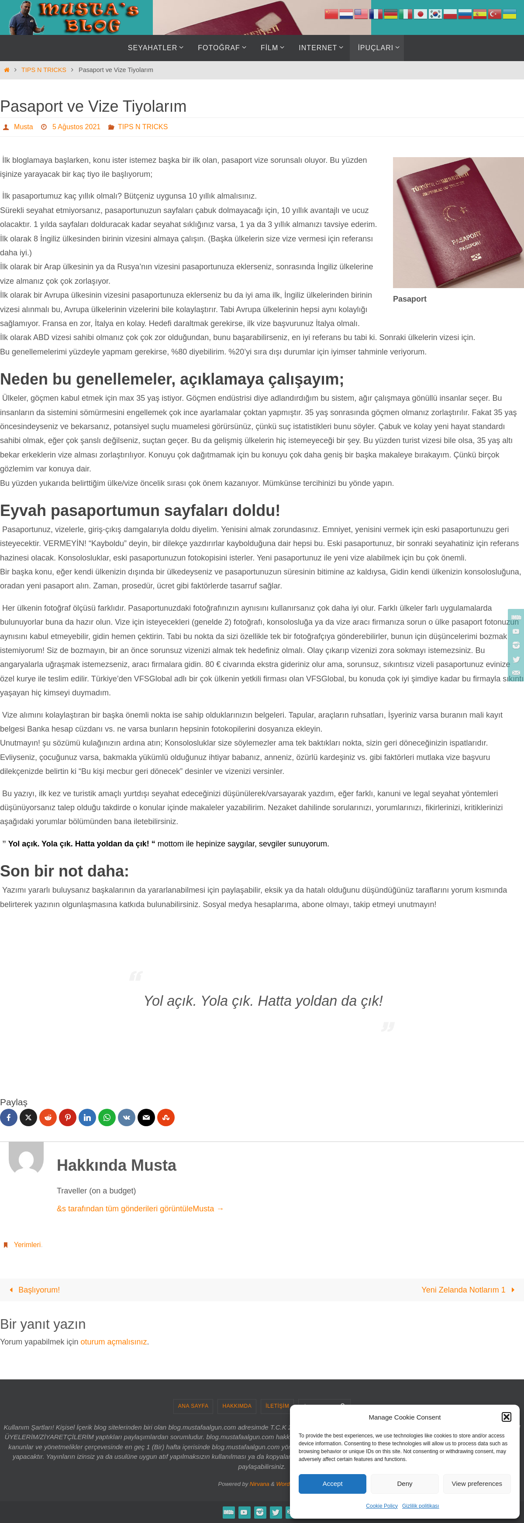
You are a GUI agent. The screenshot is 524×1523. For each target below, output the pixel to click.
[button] (506, 1417)
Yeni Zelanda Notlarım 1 (470, 1290)
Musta (23, 127)
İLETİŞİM (277, 1406)
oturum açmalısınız (113, 1341)
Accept (333, 1483)
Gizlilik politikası (420, 1506)
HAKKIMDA (237, 1406)
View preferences (477, 1483)
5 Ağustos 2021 (76, 127)
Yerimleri (27, 1244)
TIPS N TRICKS (43, 69)
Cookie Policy (382, 1506)
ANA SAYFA (193, 1406)
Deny (404, 1483)
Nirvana (259, 1484)
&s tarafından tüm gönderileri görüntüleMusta (140, 1208)
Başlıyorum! (32, 1290)
